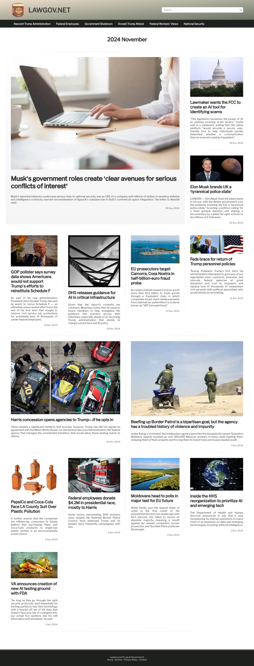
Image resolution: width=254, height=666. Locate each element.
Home (110, 660)
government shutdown (98, 23)
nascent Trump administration (32, 23)
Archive (118, 660)
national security (194, 23)
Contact (143, 660)
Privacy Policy (131, 660)
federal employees (67, 23)
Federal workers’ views (164, 23)
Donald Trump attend (131, 23)
